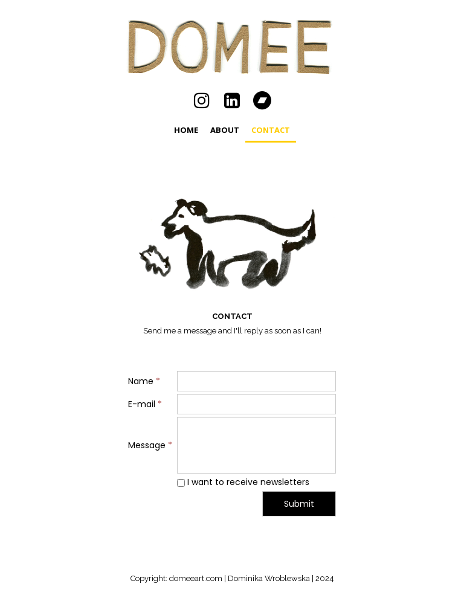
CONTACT (270, 129)
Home (186, 129)
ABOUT (224, 129)
